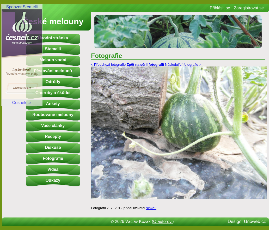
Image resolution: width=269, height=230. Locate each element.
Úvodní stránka (53, 38)
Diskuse (53, 147)
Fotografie (53, 158)
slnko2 (151, 208)
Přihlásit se (220, 8)
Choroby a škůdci (52, 92)
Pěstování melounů (53, 71)
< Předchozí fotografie (108, 64)
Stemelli (53, 49)
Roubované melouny (52, 114)
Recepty (53, 136)
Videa (52, 169)
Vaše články (53, 125)
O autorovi (163, 221)
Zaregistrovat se (249, 8)
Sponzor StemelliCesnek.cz (22, 55)
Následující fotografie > (183, 64)
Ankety (53, 103)
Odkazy (53, 180)
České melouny (53, 21)
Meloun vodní (52, 60)
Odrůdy (53, 82)
